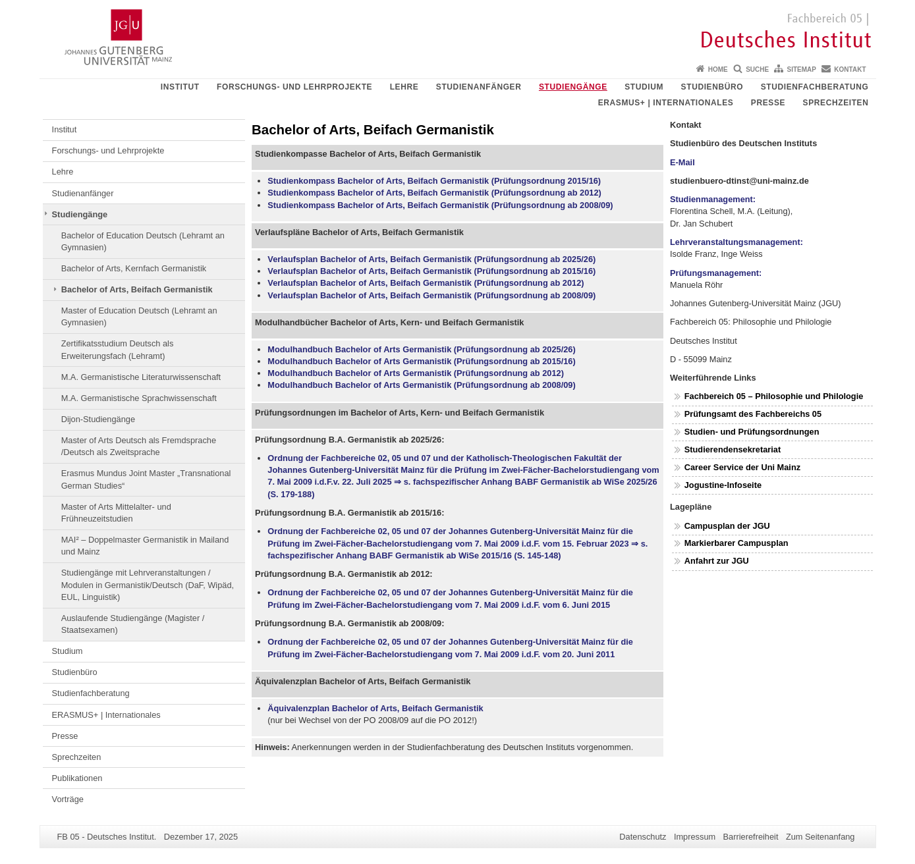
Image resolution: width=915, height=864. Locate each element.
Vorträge (68, 799)
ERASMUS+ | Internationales (666, 102)
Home (718, 69)
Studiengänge (573, 87)
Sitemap (801, 69)
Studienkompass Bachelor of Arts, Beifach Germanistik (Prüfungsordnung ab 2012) (434, 193)
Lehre (404, 87)
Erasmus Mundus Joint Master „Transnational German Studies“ (146, 479)
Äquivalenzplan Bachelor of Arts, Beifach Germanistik (375, 708)
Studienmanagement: (713, 199)
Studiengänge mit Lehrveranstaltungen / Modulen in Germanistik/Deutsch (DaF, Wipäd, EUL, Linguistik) (147, 585)
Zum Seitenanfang (820, 837)
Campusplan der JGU (727, 526)
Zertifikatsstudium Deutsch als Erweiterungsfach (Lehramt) (117, 349)
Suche (757, 69)
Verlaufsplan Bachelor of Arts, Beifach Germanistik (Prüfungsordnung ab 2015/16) (431, 271)
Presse (768, 102)
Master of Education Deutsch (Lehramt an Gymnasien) (139, 316)
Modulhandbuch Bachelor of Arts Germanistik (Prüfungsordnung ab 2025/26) (421, 349)
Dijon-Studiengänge (98, 419)
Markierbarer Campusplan (736, 543)
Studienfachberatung (815, 87)
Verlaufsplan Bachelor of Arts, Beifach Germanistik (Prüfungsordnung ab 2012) (425, 283)
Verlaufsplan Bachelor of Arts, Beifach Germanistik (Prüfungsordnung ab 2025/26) (431, 259)
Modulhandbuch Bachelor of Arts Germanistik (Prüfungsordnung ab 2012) (415, 373)
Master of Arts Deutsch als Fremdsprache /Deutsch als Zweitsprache (138, 446)
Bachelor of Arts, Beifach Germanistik (137, 289)
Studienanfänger (479, 87)
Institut (180, 87)
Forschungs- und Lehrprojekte (294, 87)
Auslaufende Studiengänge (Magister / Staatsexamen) (133, 624)
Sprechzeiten (836, 102)
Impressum (694, 837)
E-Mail (682, 162)
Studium (643, 87)
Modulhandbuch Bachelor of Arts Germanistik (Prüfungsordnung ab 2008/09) (421, 385)
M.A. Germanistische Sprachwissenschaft (139, 398)
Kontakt (850, 69)
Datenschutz (642, 837)
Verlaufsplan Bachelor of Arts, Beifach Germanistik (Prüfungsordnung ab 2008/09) (431, 295)
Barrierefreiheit (751, 837)
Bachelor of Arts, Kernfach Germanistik (133, 268)
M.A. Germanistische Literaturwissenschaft (141, 377)
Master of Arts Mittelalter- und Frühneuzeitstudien (116, 513)
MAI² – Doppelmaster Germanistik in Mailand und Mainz (145, 545)
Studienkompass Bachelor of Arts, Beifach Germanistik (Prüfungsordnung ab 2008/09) (440, 205)
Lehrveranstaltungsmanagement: (736, 242)
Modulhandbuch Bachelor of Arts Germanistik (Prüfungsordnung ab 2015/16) (421, 361)
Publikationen (77, 778)
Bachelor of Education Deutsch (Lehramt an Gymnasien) (143, 241)
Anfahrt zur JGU (716, 561)
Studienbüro (712, 87)
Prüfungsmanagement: (716, 273)
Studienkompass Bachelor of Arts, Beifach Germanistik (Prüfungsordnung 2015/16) (434, 181)
